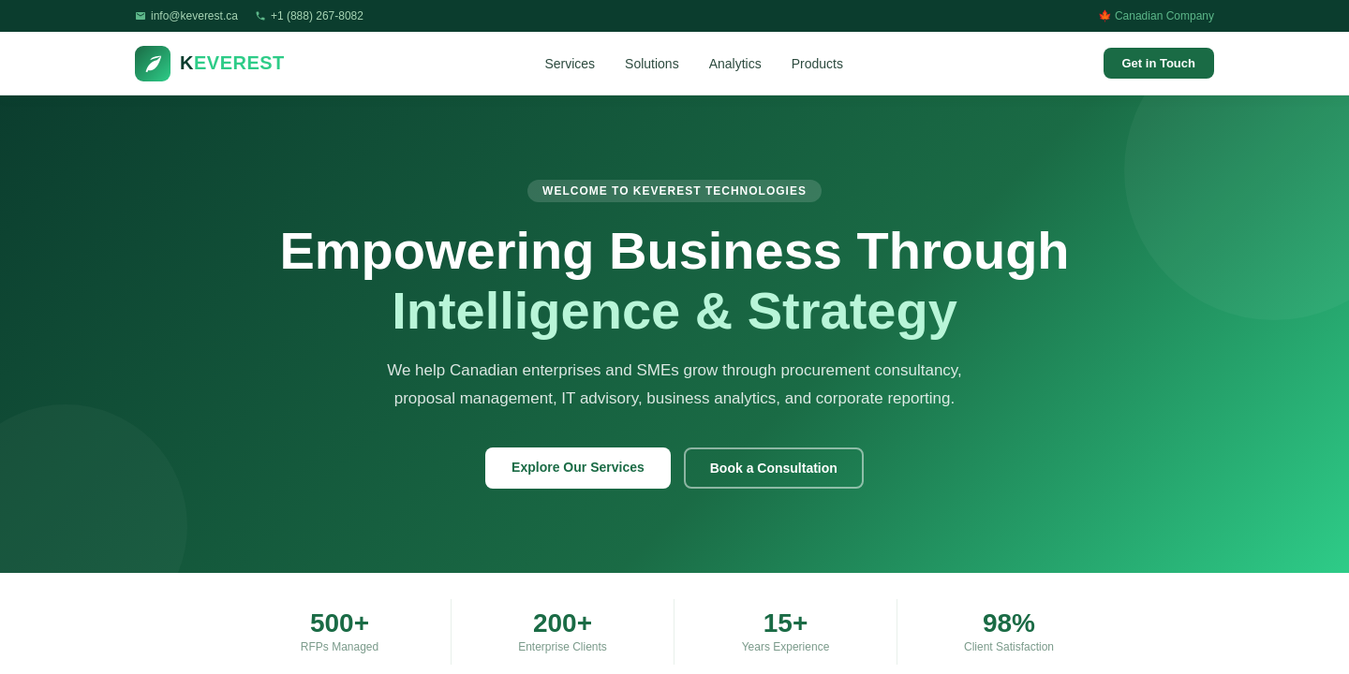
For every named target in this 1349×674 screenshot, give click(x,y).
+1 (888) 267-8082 (317, 15)
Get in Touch (1158, 63)
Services (569, 63)
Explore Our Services (578, 467)
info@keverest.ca (194, 15)
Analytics (735, 63)
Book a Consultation (774, 468)
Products (817, 63)
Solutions (652, 63)
